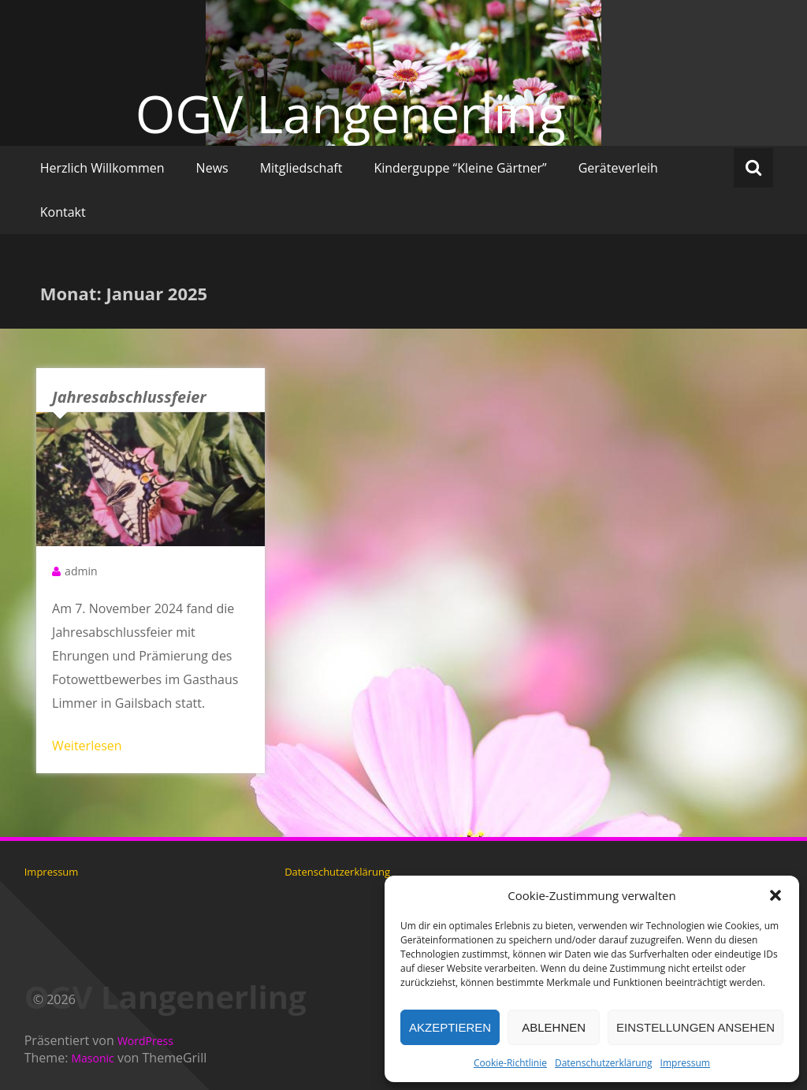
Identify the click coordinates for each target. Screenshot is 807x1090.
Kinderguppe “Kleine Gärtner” (460, 168)
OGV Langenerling (351, 113)
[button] (775, 895)
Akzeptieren (450, 1027)
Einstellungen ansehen (695, 1027)
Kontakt (63, 212)
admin (81, 571)
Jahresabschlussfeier (129, 396)
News (212, 168)
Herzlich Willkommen (102, 168)
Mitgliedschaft (301, 168)
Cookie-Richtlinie (510, 1063)
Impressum (685, 1063)
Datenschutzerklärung (604, 1063)
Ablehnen (554, 1027)
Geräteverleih (618, 168)
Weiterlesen (86, 745)
